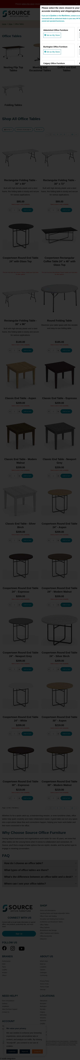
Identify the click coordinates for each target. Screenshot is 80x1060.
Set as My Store (52, 35)
